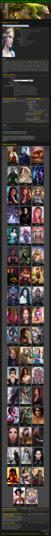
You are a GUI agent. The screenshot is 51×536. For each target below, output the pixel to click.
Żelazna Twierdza (37, 113)
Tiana (26, 465)
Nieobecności (36, 119)
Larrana (13, 344)
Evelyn (12, 284)
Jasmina (38, 304)
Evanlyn (38, 264)
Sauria (25, 405)
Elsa (38, 244)
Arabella (38, 184)
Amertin (37, 164)
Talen (38, 425)
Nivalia (26, 365)
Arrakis (13, 204)
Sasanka (38, 385)
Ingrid (38, 284)
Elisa (25, 244)
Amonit (12, 184)
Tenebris (13, 465)
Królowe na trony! (6, 129)
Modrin (38, 344)
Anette (25, 184)
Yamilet (31, 505)
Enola (25, 264)
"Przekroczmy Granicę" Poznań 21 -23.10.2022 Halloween (11, 514)
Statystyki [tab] (8, 25)
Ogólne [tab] (4, 25)
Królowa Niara (6, 127)
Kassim (13, 324)
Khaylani (38, 324)
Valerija (25, 485)
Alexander (12, 164)
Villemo (19, 505)
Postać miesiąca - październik (9, 510)
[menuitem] (8, 1)
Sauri (13, 405)
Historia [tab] (26, 25)
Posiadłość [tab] (22, 25)
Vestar (37, 485)
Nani (13, 365)
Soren (25, 425)
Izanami (25, 304)
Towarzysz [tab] (17, 25)
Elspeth (13, 264)
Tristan (38, 465)
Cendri (13, 244)
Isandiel (13, 304)
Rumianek (38, 365)
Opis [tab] (12, 25)
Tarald (25, 445)
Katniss (25, 324)
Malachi (25, 344)
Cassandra (38, 224)
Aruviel (38, 204)
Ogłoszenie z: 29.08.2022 (8, 522)
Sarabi (25, 385)
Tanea (13, 445)
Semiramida (37, 405)
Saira (13, 385)
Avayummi (13, 224)
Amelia (24, 164)
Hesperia (25, 284)
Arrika (25, 204)
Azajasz (25, 224)
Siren (13, 425)
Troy (13, 485)
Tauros (37, 445)
